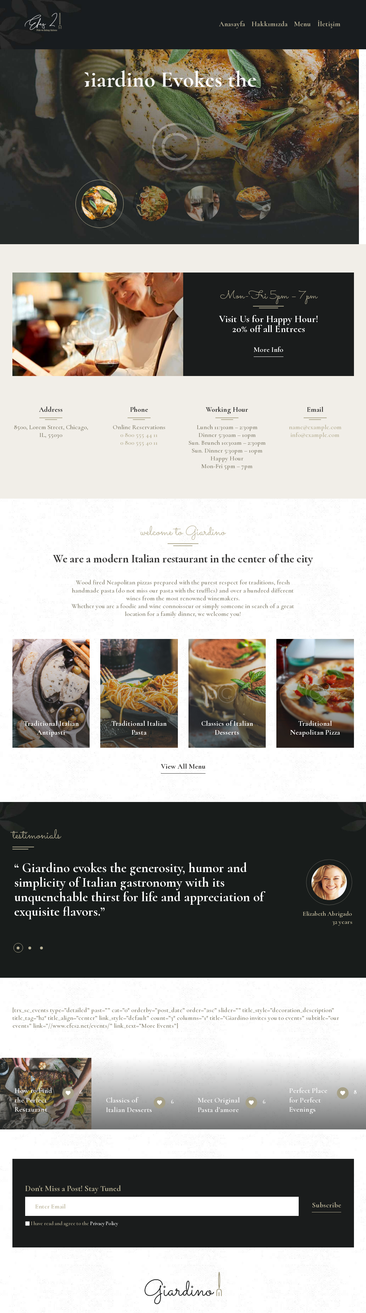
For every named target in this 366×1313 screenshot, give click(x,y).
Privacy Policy (104, 1223)
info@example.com (315, 435)
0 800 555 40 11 (139, 443)
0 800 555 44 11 (139, 435)
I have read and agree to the (71, 1223)
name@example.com (315, 427)
